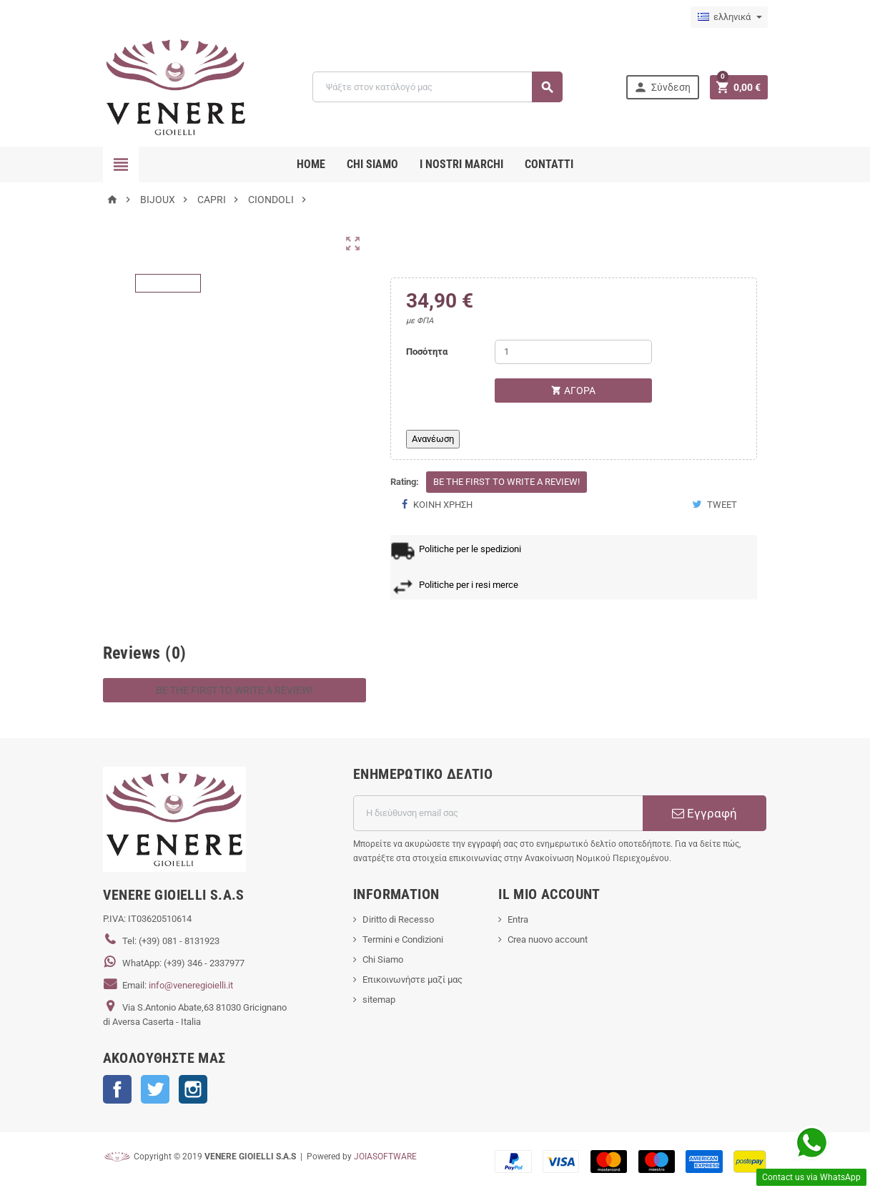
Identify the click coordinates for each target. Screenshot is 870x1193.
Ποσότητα (427, 351)
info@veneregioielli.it (191, 985)
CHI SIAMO (372, 164)
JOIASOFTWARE (385, 1157)
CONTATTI (549, 164)
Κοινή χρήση (437, 504)
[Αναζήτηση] (437, 87)
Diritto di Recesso (398, 919)
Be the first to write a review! (506, 481)
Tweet (714, 504)
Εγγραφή (704, 813)
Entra (518, 919)
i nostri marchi (461, 164)
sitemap (378, 999)
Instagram (193, 1089)
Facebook (117, 1089)
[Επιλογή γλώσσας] (729, 17)
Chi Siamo (382, 959)
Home (311, 164)
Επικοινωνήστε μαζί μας (412, 979)
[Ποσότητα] (573, 352)
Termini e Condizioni (402, 939)
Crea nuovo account (548, 939)
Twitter (155, 1089)
